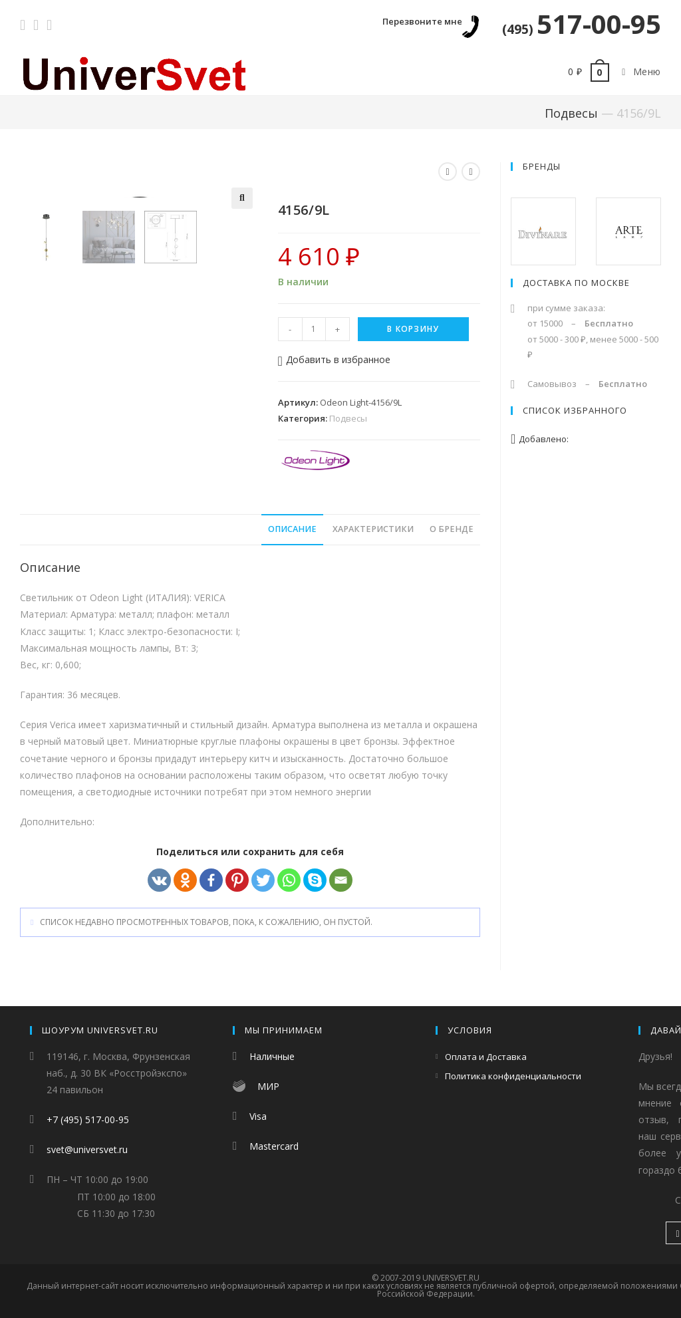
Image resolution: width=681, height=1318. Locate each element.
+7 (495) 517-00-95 (88, 1119)
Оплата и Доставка (486, 1057)
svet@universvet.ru (87, 1149)
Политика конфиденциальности (513, 1076)
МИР (268, 1086)
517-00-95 (581, 23)
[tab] (292, 532)
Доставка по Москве (576, 283)
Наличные (272, 1056)
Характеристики (373, 531)
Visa (258, 1116)
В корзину (413, 328)
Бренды (542, 166)
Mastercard (274, 1146)
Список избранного (575, 410)
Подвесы (571, 113)
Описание (292, 531)
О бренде (452, 531)
